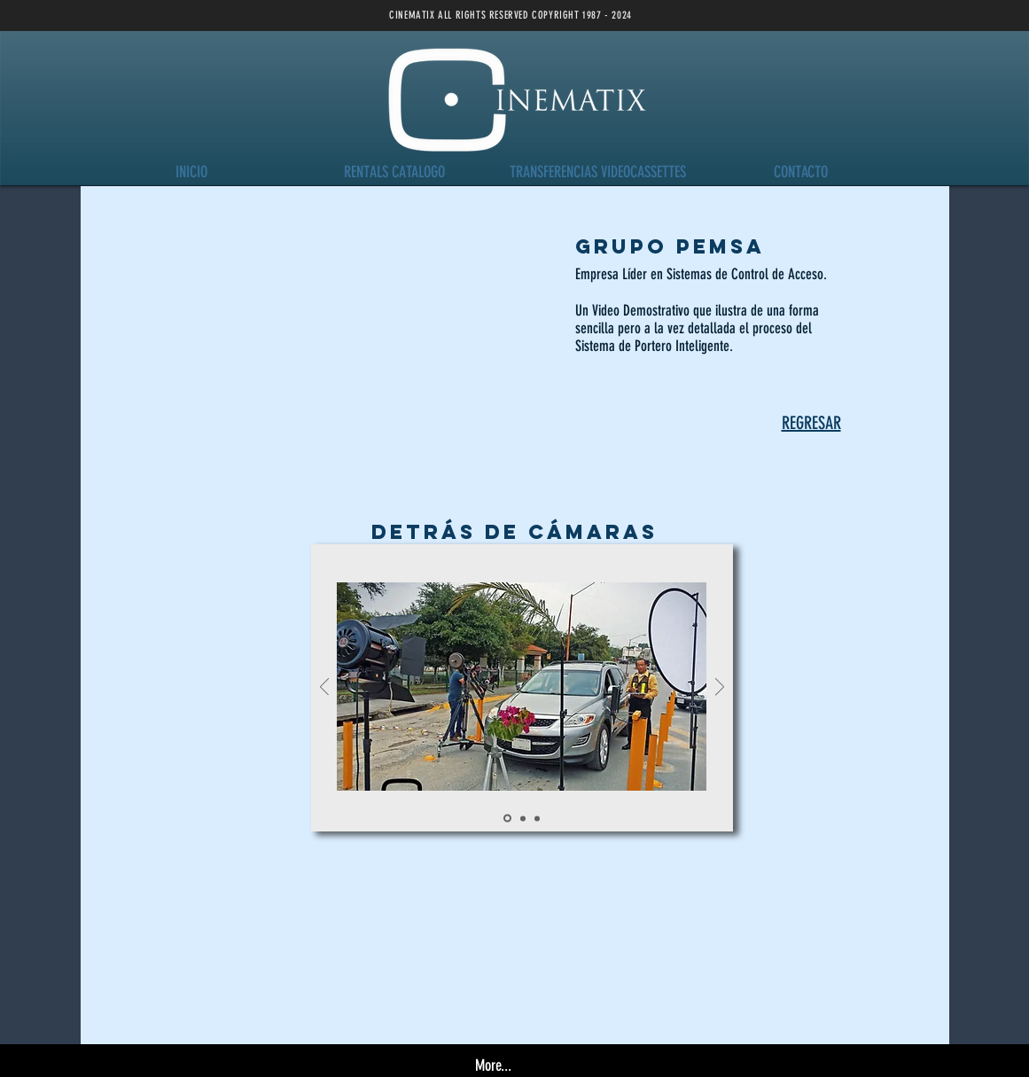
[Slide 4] (507, 819)
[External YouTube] (323, 362)
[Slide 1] (523, 818)
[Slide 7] (537, 818)
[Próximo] (719, 688)
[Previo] (324, 688)
